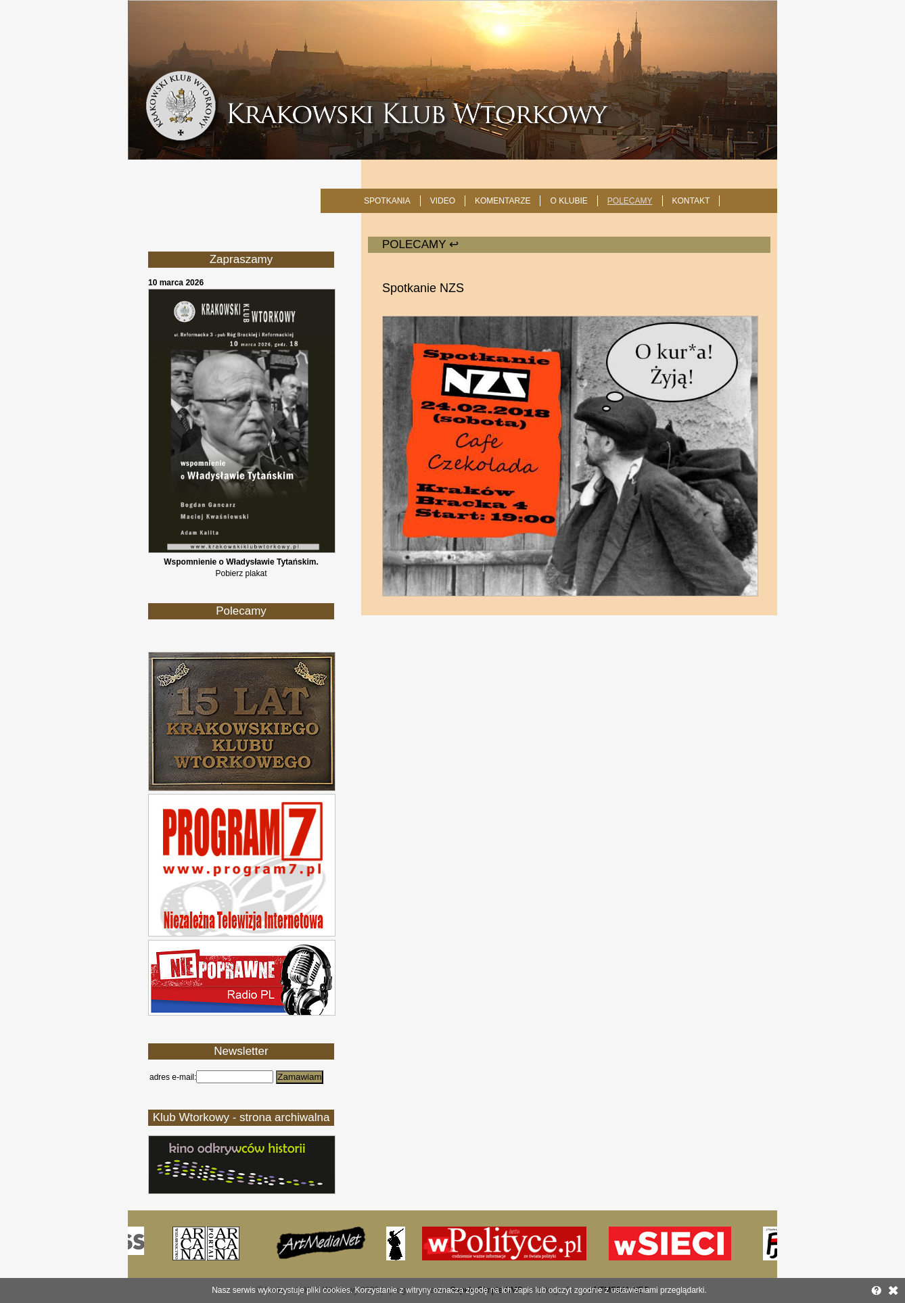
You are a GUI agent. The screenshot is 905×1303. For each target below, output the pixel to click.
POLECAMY (630, 201)
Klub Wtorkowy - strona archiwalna (241, 1117)
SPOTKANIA (387, 201)
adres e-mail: (172, 1077)
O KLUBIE (568, 201)
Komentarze (502, 201)
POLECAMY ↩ (420, 244)
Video (442, 201)
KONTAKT (691, 201)
